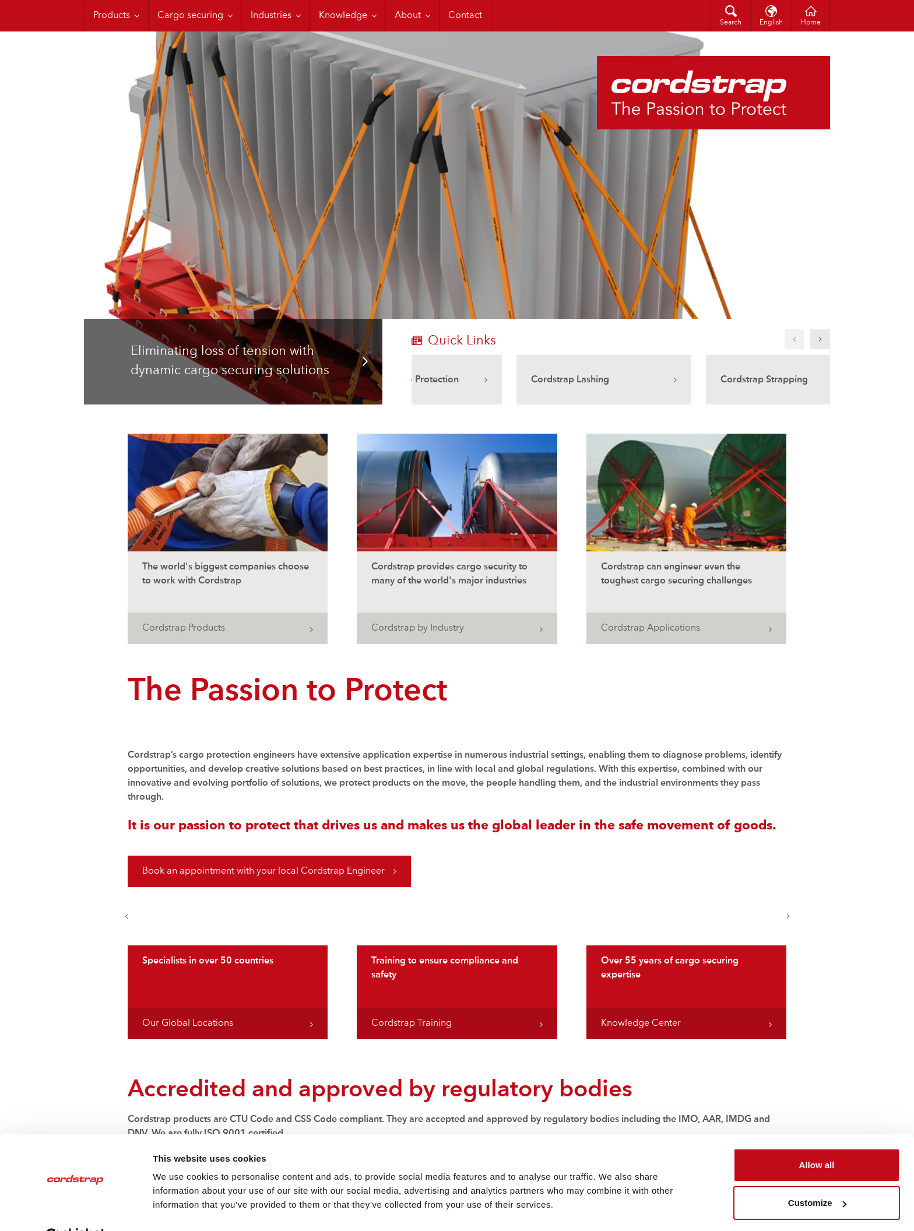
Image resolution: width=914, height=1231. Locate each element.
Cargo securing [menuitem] (190, 15)
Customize (817, 1174)
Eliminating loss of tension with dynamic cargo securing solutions (230, 361)
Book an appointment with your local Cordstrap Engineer (263, 871)
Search (730, 22)
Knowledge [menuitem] (343, 15)
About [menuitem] (408, 15)
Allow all (817, 1136)
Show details (180, 1208)
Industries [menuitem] (271, 15)
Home (811, 22)
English (771, 22)
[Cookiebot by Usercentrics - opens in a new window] (75, 1208)
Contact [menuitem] (465, 15)
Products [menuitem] (111, 15)
